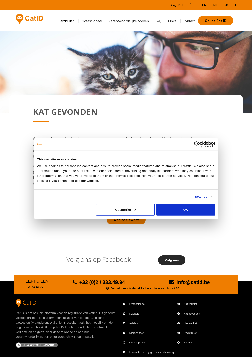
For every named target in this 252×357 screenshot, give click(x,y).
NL (215, 5)
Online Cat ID (215, 20)
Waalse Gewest (126, 219)
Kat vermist (190, 304)
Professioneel (137, 304)
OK (185, 209)
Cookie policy (137, 342)
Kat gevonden (192, 313)
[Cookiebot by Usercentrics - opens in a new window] (197, 144)
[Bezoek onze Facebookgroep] (189, 5)
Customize (125, 209)
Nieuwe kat (190, 323)
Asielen (133, 323)
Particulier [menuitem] (66, 21)
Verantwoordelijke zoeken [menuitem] (128, 21)
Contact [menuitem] (189, 21)
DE (237, 5)
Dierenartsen (136, 332)
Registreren (190, 332)
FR (226, 5)
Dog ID (174, 5)
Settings (201, 196)
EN (204, 5)
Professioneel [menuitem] (91, 21)
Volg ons (172, 260)
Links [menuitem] (172, 21)
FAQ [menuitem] (158, 21)
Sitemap (188, 342)
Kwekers (134, 313)
